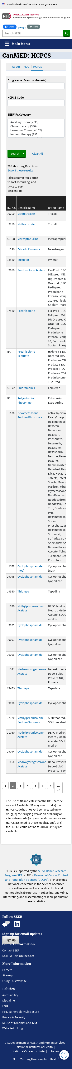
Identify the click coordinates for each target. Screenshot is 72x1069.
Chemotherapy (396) (36, 126)
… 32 (58, 787)
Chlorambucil (26, 388)
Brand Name (56, 208)
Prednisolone (26, 311)
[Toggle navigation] (17, 43)
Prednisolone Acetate (31, 270)
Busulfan (23, 260)
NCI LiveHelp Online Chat (18, 956)
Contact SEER (10, 950)
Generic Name (26, 208)
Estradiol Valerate (28, 249)
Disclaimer (9, 1000)
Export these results (20, 170)
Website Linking (12, 1028)
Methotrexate (26, 214)
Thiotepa (23, 591)
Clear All (37, 153)
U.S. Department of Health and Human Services (35, 1042)
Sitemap (7, 975)
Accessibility (10, 995)
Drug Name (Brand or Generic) (26, 80)
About (16, 66)
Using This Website (14, 981)
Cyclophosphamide (29, 576)
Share (11, 26)
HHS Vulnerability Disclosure (20, 1012)
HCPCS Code (15, 97)
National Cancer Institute (29, 1051)
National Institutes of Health (35, 1047)
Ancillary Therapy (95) (36, 122)
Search (15, 153)
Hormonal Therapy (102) (36, 130)
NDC (26, 66)
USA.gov (54, 1051)
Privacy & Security (13, 1017)
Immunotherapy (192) (36, 134)
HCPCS (37, 66)
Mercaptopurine (27, 239)
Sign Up (11, 940)
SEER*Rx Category (19, 114)
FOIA (5, 1006)
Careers (7, 970)
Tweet (22, 28)
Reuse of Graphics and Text (19, 1023)
